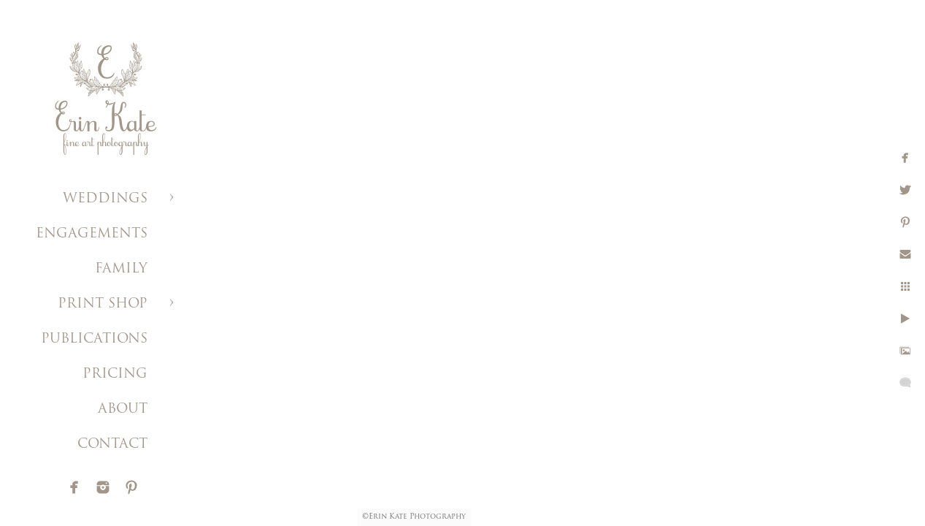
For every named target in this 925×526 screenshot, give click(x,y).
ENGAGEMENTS (91, 234)
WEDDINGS (105, 199)
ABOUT (122, 409)
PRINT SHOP (102, 304)
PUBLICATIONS (94, 339)
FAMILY (121, 269)
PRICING (114, 374)
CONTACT (112, 444)
